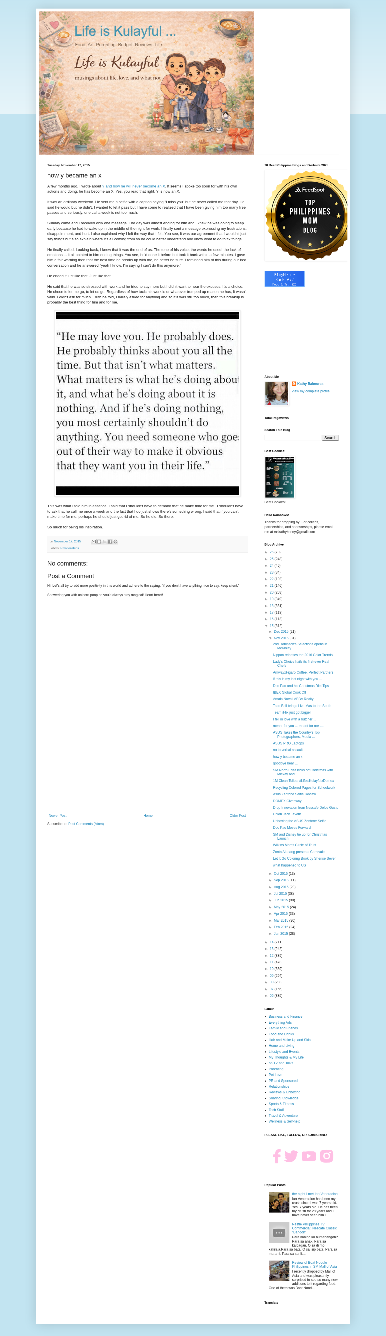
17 (272, 612)
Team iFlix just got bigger (292, 712)
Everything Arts (280, 1023)
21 (272, 586)
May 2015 (282, 907)
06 (272, 996)
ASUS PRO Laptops (288, 743)
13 (272, 949)
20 (272, 592)
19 (272, 599)
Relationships (69, 548)
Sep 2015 (281, 880)
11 (272, 962)
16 (272, 619)
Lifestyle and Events (284, 1052)
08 (272, 982)
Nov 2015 (281, 638)
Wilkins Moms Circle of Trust (294, 845)
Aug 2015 (281, 887)
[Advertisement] (147, 766)
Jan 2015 (281, 934)
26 (272, 552)
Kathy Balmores (310, 384)
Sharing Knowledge (284, 1098)
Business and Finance (286, 1017)
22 (272, 579)
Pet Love (275, 1075)
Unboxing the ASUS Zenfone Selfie (299, 821)
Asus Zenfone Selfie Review (294, 794)
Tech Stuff (276, 1110)
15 (272, 626)
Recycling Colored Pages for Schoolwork (304, 788)
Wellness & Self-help (285, 1121)
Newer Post (58, 816)
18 (272, 606)
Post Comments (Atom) (86, 824)
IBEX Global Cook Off (289, 692)
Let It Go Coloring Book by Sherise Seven (304, 858)
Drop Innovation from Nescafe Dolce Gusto (305, 808)
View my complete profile (311, 391)
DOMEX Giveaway (287, 801)
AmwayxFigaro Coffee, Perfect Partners (303, 672)
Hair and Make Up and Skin (290, 1040)
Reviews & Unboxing (285, 1092)
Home (148, 816)
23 (272, 572)
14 (272, 942)
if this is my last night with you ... (297, 679)
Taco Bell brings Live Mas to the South (302, 706)
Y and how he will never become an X (133, 186)
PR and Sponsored (283, 1081)
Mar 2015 (281, 920)
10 (272, 969)
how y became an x (287, 757)
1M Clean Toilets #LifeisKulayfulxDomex (303, 781)
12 (272, 956)
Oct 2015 (281, 874)
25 (272, 559)
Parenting (276, 1069)
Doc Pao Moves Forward (292, 828)
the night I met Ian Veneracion (314, 1194)
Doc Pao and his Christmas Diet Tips (301, 686)
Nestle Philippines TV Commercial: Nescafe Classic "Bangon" (314, 1228)
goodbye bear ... (285, 763)
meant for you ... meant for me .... (298, 726)
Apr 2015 (281, 914)
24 (272, 566)
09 (272, 976)
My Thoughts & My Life (286, 1057)
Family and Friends (283, 1028)
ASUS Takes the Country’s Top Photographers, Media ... (296, 734)
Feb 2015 (281, 927)
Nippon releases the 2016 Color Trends (303, 655)
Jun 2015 (281, 900)
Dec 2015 (281, 632)
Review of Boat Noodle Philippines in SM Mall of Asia (314, 1265)
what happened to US (289, 865)
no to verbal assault (288, 750)
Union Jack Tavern (287, 814)
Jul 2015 (281, 894)
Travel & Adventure (283, 1116)
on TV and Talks (281, 1063)
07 (272, 989)
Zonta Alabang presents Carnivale (299, 852)
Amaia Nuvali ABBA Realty (293, 699)
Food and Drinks (281, 1034)
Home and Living (282, 1046)
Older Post (238, 816)
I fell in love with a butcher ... (294, 719)
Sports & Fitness (281, 1104)
